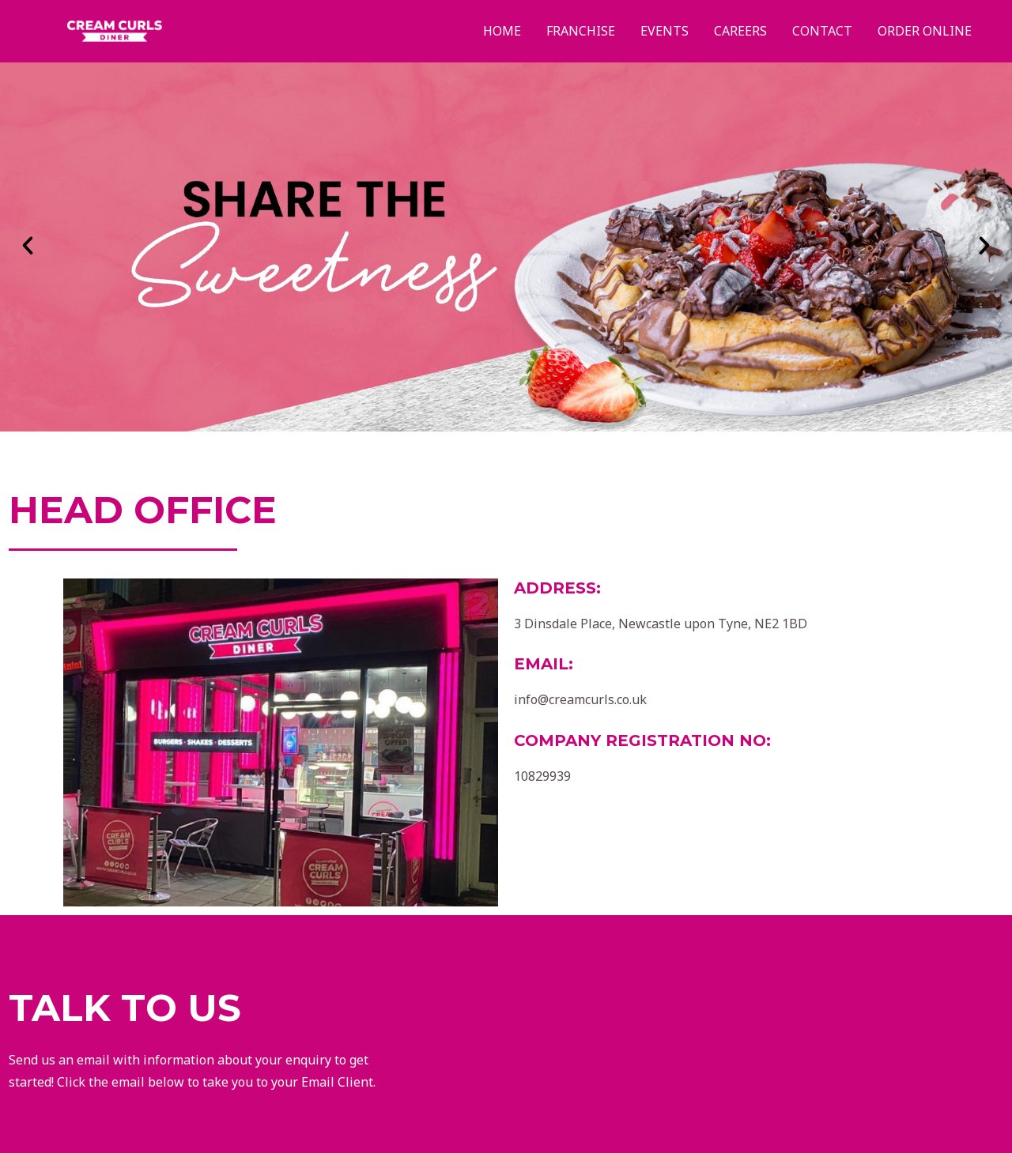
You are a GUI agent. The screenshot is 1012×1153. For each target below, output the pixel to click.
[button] (28, 246)
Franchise (580, 31)
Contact (822, 31)
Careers (740, 31)
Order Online (925, 31)
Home (502, 31)
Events (664, 31)
